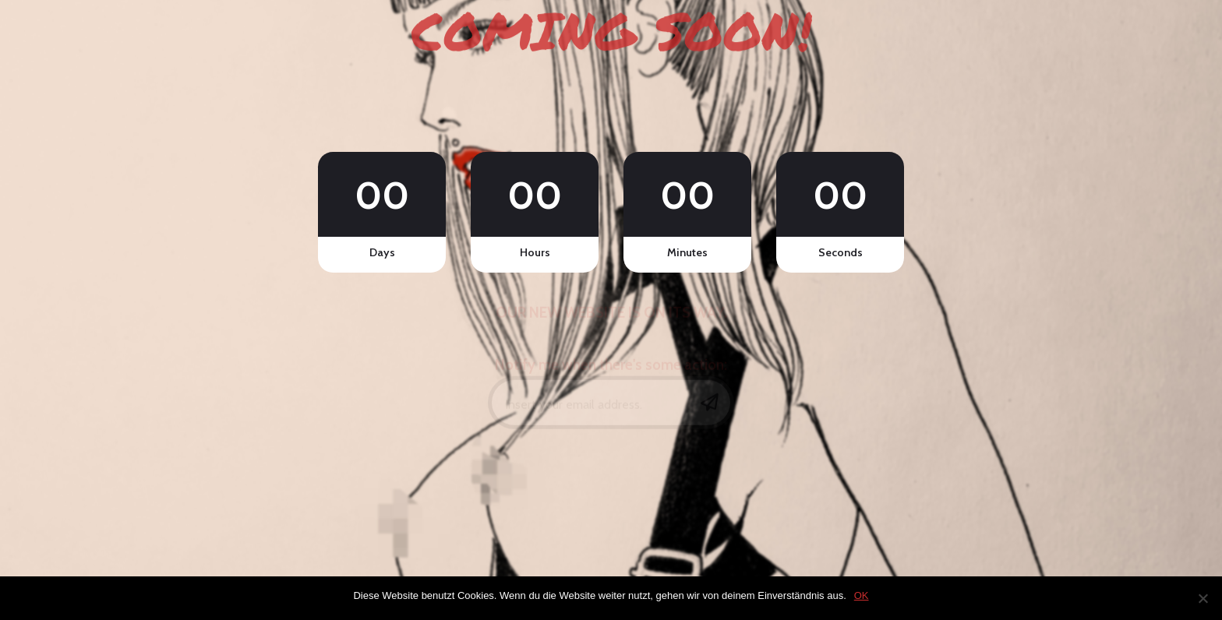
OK (861, 595)
